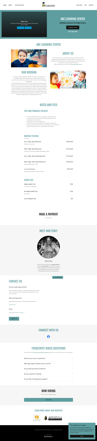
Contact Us (14, 318)
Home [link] (4, 5)
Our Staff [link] (79, 5)
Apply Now (48, 399)
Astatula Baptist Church (76, 64)
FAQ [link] (85, 5)
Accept (82, 436)
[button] (11, 5)
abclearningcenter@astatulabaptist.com (42, 352)
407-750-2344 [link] (72, 31)
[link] (48, 5)
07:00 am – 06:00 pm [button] (19, 312)
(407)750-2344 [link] (12, 304)
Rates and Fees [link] (19, 5)
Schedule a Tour (72, 27)
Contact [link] (91, 5)
